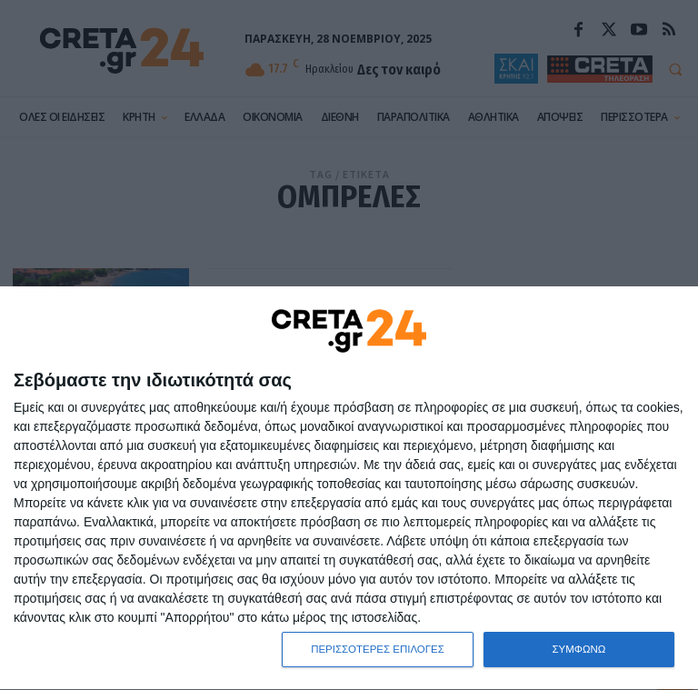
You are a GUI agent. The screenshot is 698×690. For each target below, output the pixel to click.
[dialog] (349, 488)
